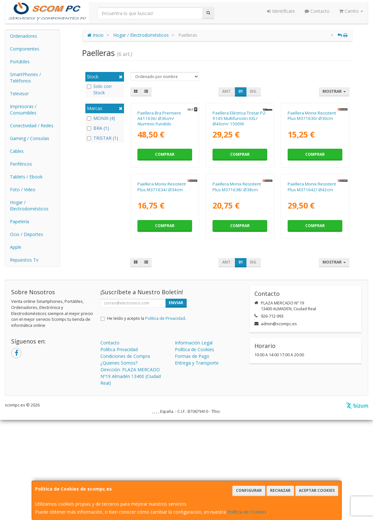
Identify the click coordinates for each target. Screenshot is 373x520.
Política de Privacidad (165, 418)
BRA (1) (98, 128)
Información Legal (194, 443)
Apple (15, 247)
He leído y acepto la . (146, 418)
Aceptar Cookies (317, 490)
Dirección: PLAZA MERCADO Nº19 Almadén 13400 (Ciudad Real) (130, 476)
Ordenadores (23, 36)
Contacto (317, 11)
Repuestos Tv (24, 260)
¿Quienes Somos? (118, 463)
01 (240, 91)
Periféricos (21, 164)
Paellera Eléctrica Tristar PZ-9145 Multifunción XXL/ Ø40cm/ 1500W (240, 170)
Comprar (165, 206)
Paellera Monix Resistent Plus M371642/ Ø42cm (312, 290)
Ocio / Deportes (26, 234)
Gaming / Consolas (29, 138)
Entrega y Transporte (197, 463)
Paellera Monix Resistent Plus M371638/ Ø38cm (237, 290)
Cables (17, 151)
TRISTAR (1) (102, 138)
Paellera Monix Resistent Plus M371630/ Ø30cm (312, 167)
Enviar (176, 403)
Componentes (24, 49)
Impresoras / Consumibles (23, 109)
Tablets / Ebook (26, 177)
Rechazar (280, 490)
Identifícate (281, 11)
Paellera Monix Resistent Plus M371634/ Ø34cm (161, 290)
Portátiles (20, 62)
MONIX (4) (101, 118)
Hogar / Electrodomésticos (29, 205)
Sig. (253, 91)
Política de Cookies (247, 512)
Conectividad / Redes (31, 125)
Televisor (19, 94)
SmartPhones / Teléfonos (25, 77)
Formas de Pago (192, 456)
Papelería (19, 221)
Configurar (249, 490)
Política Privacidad (119, 449)
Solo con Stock (99, 89)
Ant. (227, 91)
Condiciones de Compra (125, 456)
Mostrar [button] (334, 91)
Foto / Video (22, 189)
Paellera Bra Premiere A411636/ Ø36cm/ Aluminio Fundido (159, 170)
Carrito (351, 11)
